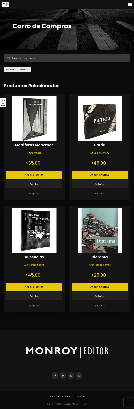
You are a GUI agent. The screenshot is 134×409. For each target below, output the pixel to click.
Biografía (34, 193)
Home (52, 396)
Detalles (34, 184)
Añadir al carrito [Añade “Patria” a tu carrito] (99, 174)
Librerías (69, 396)
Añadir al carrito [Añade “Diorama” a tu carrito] (99, 286)
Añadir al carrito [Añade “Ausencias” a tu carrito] (34, 286)
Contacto (80, 396)
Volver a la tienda (17, 69)
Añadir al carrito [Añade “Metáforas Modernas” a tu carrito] (34, 174)
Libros (60, 396)
